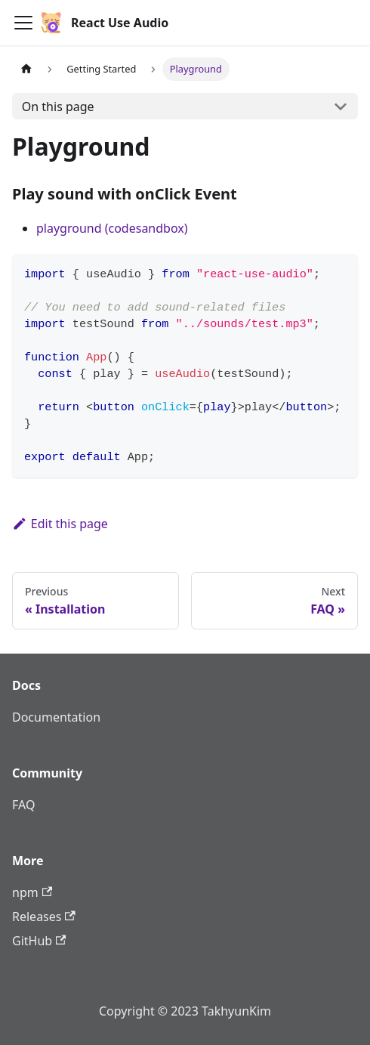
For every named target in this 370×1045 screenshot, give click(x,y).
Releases (44, 916)
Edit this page (60, 523)
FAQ (23, 804)
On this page (58, 106)
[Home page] (26, 69)
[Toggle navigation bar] (23, 22)
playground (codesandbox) (112, 228)
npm (32, 892)
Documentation (56, 717)
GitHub (39, 940)
